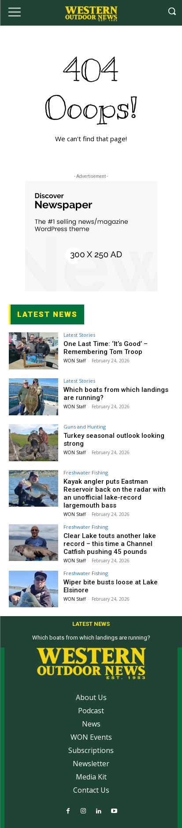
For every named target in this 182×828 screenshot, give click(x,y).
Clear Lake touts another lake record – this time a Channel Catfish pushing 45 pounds (109, 544)
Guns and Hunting (84, 426)
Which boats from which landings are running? (91, 637)
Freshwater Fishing (85, 472)
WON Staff (74, 361)
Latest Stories (79, 334)
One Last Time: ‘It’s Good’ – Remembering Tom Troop (105, 348)
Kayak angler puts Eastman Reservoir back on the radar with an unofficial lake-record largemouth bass (114, 493)
